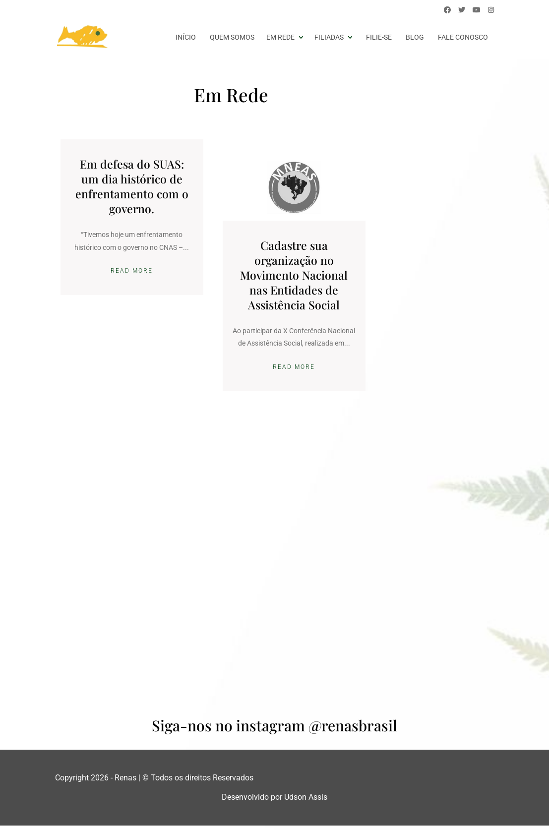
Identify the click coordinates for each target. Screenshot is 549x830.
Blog (415, 37)
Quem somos (232, 37)
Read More (125, 283)
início (186, 37)
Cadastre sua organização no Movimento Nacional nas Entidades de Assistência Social (274, 267)
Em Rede (280, 37)
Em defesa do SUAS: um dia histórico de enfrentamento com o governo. (125, 186)
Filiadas (329, 37)
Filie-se (379, 37)
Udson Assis (305, 801)
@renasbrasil (352, 730)
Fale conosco (463, 37)
